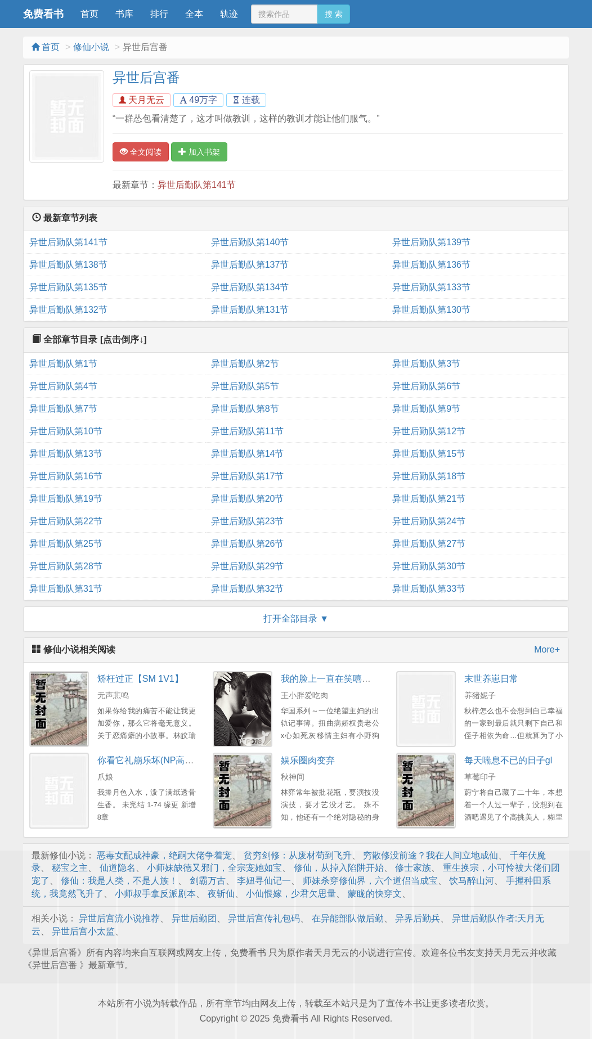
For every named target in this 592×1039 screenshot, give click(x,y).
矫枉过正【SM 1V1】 (140, 678)
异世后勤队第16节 (65, 476)
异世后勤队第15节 (428, 453)
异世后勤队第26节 (247, 543)
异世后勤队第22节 (65, 521)
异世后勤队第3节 (426, 363)
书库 (124, 14)
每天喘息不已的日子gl (508, 760)
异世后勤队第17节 (247, 476)
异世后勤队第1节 (63, 363)
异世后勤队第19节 (65, 498)
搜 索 (334, 14)
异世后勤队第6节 (426, 386)
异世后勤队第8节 (245, 408)
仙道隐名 (118, 867)
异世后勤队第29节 (247, 566)
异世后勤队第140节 (250, 242)
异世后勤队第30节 (428, 566)
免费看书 (43, 14)
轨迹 (229, 14)
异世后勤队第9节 (426, 408)
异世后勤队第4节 (63, 386)
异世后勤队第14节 (247, 453)
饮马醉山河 (471, 880)
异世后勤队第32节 (247, 588)
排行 (159, 14)
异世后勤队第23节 (247, 521)
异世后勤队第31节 (65, 588)
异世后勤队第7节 (63, 408)
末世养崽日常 (491, 678)
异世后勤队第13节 (65, 453)
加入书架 (199, 151)
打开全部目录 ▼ (296, 618)
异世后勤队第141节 (197, 185)
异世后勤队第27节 (428, 543)
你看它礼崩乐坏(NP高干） (150, 760)
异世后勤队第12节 (428, 431)
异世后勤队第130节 (431, 309)
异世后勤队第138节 (68, 264)
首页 (89, 14)
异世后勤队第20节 (247, 498)
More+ (547, 649)
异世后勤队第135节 (68, 287)
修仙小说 (91, 47)
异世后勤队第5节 (245, 386)
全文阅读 (141, 151)
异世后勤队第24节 (428, 521)
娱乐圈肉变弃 (308, 760)
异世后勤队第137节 (250, 264)
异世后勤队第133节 (431, 287)
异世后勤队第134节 (250, 287)
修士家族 (413, 867)
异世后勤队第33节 (428, 588)
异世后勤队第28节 (65, 566)
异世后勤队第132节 (68, 309)
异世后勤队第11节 (247, 431)
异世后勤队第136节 (431, 264)
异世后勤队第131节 (250, 309)
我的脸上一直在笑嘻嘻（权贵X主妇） (356, 678)
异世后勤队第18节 (428, 476)
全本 (194, 14)
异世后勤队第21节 (428, 498)
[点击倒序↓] (123, 339)
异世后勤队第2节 (245, 363)
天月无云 (141, 100)
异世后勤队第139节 (431, 242)
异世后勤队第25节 (65, 543)
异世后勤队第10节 (65, 431)
